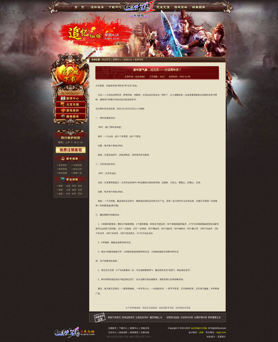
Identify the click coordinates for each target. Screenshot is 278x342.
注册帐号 (97, 7)
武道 (68, 186)
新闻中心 (117, 59)
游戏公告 (128, 59)
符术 (68, 193)
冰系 (80, 190)
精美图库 (198, 7)
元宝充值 (162, 7)
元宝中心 (112, 332)
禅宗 (74, 186)
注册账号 (112, 328)
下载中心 (115, 7)
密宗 (80, 186)
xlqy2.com (221, 332)
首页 (79, 7)
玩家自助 (145, 332)
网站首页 (106, 59)
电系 (74, 190)
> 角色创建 (62, 173)
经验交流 (145, 328)
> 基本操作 (62, 165)
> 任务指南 (76, 165)
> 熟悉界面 (62, 169)
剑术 (74, 193)
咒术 (80, 193)
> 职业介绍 (76, 169)
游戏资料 (180, 7)
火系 (68, 190)
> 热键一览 (76, 173)
